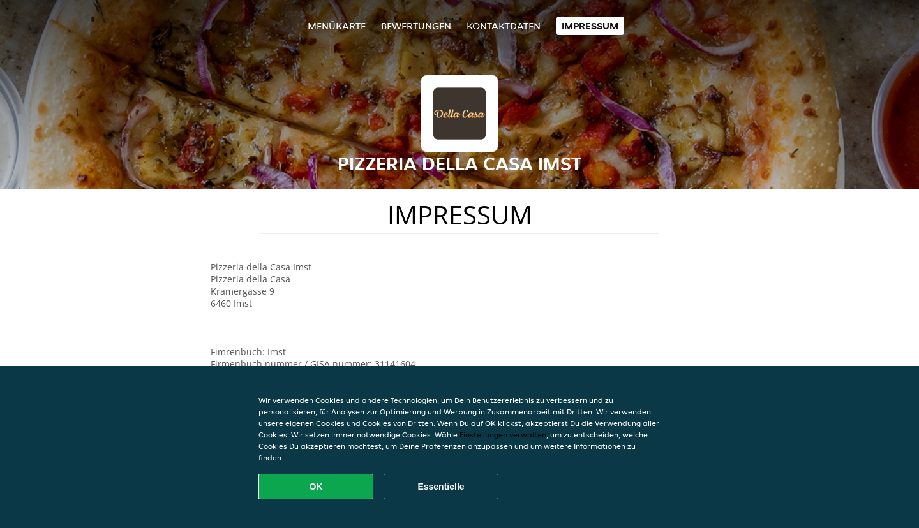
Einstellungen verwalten (502, 434)
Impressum (590, 26)
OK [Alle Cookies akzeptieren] (316, 486)
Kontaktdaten (504, 26)
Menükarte (337, 26)
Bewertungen (416, 26)
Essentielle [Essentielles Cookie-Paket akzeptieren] (440, 486)
